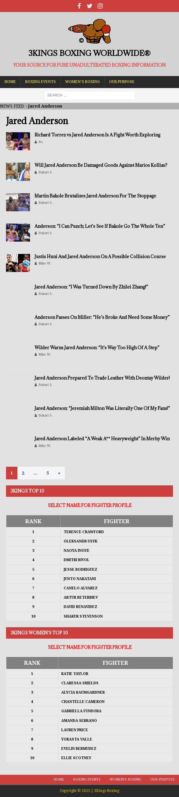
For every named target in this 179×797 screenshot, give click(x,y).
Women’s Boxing (82, 82)
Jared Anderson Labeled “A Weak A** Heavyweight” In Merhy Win (102, 438)
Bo (40, 142)
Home (10, 82)
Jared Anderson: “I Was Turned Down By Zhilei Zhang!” (91, 287)
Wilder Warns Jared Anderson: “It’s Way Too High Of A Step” (97, 347)
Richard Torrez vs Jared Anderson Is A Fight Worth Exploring (97, 135)
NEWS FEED (12, 106)
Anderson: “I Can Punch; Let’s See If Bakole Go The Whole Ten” (100, 226)
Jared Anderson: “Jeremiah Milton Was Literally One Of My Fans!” (102, 408)
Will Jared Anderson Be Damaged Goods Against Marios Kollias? (101, 165)
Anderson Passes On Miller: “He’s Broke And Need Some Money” (102, 317)
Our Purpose (122, 82)
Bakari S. (45, 172)
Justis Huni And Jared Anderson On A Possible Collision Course (100, 256)
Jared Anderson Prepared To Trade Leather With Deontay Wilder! (102, 378)
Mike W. (44, 263)
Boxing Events (40, 82)
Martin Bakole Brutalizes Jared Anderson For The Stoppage (95, 196)
